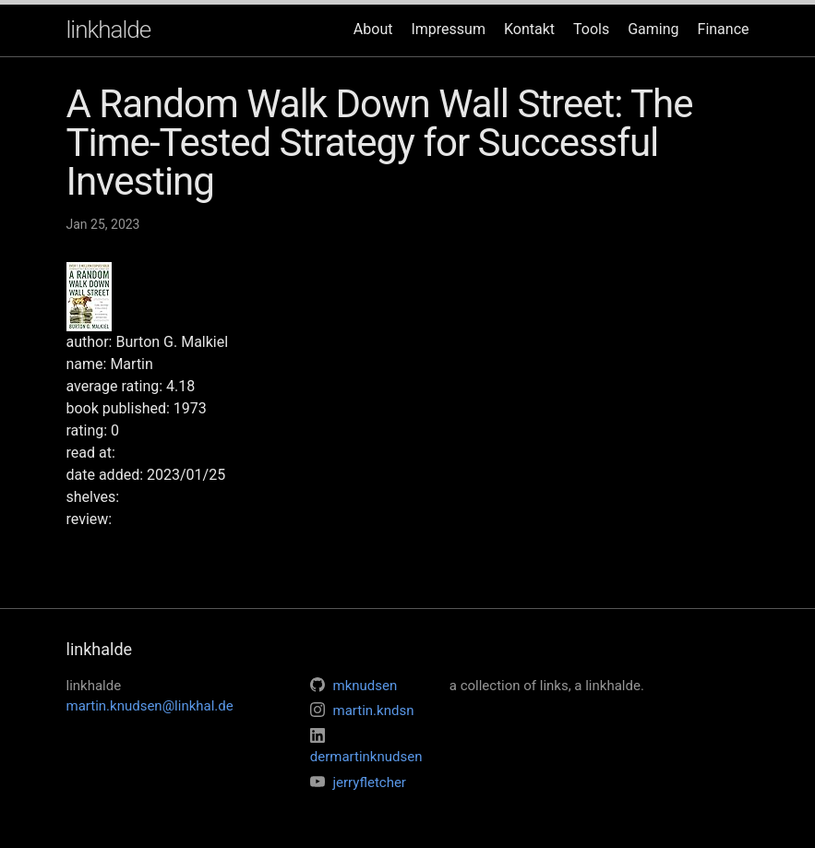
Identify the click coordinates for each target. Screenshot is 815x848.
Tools (591, 29)
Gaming (653, 29)
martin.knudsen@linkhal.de (150, 706)
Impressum (448, 29)
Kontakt (529, 29)
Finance (723, 29)
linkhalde (108, 29)
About (373, 29)
